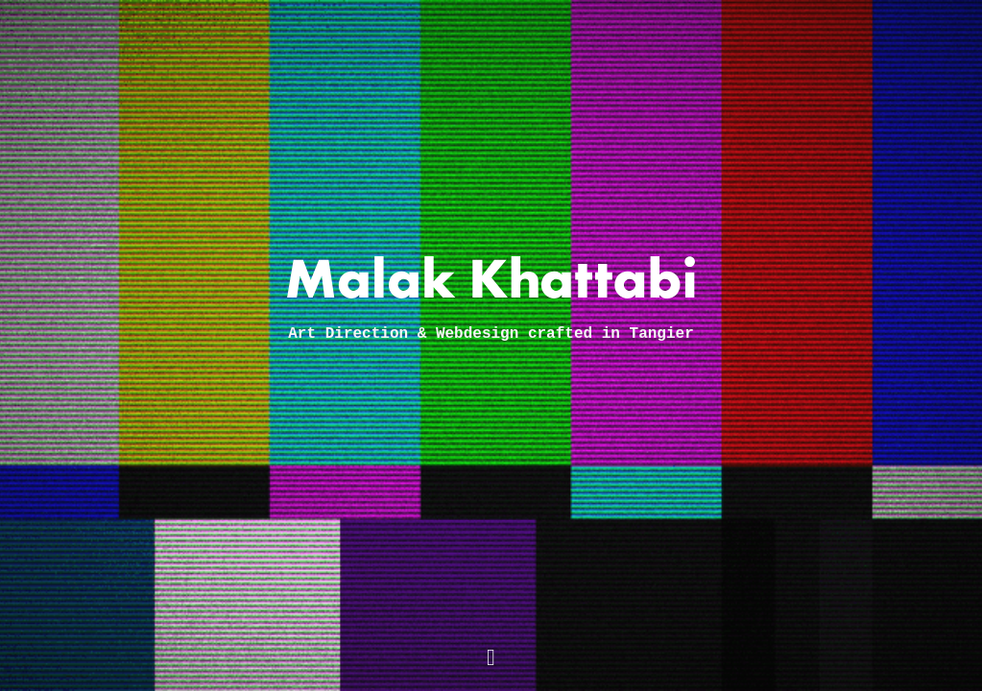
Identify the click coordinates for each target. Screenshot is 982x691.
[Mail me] (491, 659)
